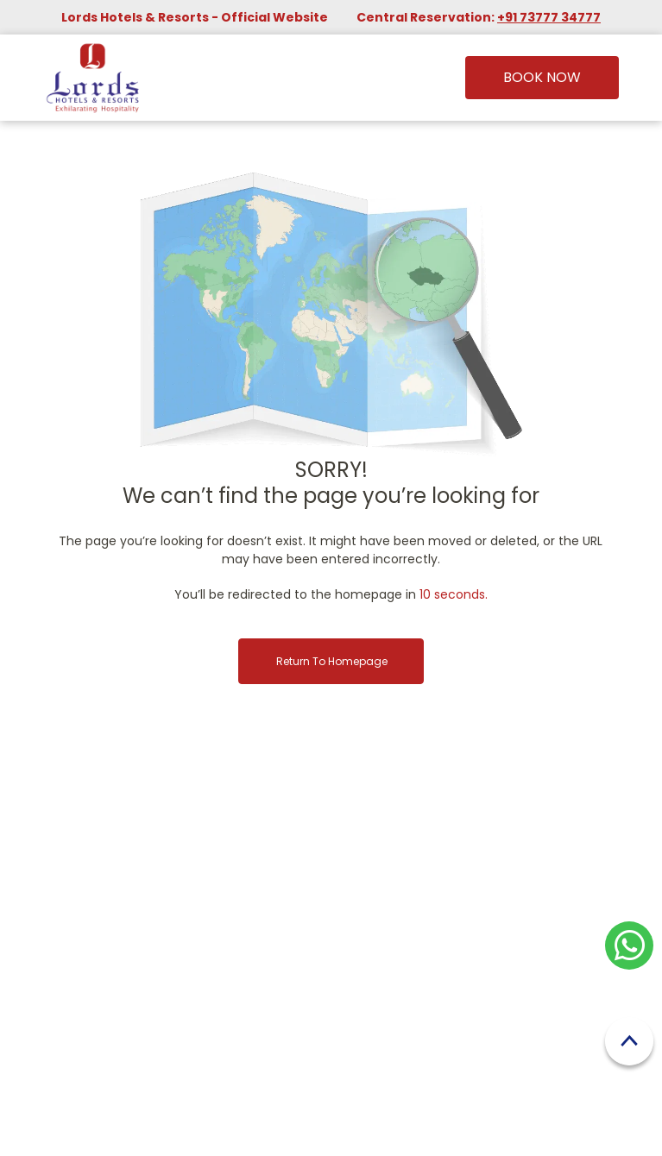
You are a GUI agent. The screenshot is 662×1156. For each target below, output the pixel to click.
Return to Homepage (332, 661)
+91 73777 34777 (549, 17)
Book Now (542, 77)
